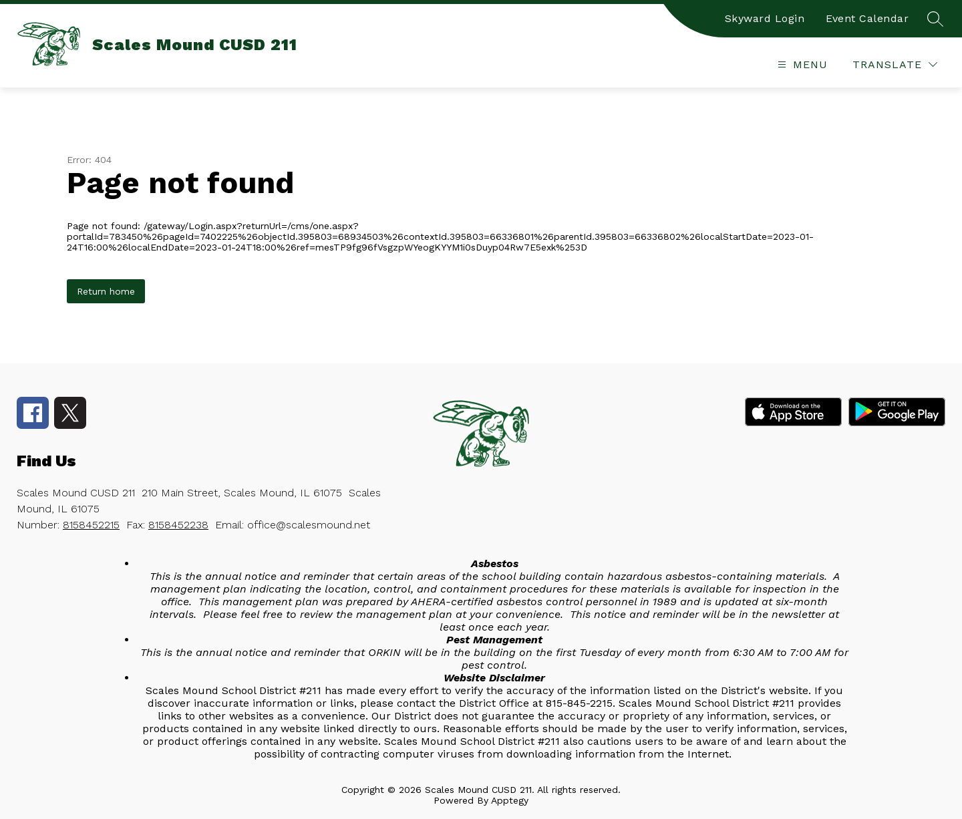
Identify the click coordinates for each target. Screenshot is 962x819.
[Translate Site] (895, 64)
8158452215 (91, 524)
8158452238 (178, 524)
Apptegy (509, 800)
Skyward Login (765, 18)
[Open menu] (801, 64)
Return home (106, 291)
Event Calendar (867, 18)
